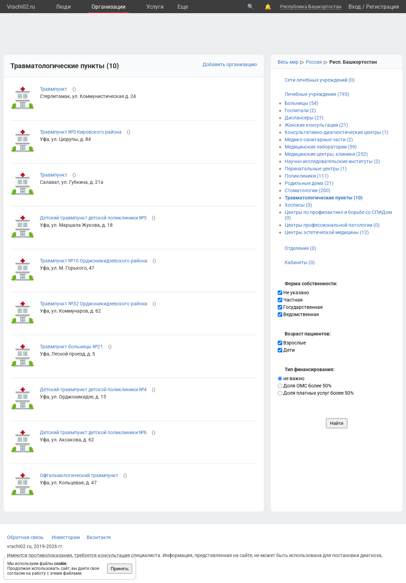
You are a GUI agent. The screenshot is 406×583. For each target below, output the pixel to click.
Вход (354, 6)
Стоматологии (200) (307, 190)
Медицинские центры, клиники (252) (326, 154)
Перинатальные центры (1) (316, 168)
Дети (286, 350)
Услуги (155, 6)
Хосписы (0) (298, 205)
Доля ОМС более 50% (304, 385)
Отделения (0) (300, 248)
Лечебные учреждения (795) (317, 94)
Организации (109, 6)
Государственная (300, 307)
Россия (314, 62)
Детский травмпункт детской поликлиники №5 (93, 218)
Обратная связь (25, 537)
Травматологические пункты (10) (324, 197)
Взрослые (292, 343)
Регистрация (382, 6)
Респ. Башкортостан (353, 62)
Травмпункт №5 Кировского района (81, 132)
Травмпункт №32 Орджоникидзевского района (93, 303)
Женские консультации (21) (316, 125)
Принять (120, 568)
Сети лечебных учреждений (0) (320, 80)
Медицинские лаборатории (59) (321, 147)
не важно (291, 378)
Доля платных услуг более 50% (316, 393)
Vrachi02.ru (21, 6)
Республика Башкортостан (311, 6)
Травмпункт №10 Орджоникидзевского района (93, 260)
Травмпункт (53, 89)
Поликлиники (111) (307, 176)
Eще (183, 6)
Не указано (293, 292)
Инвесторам (66, 537)
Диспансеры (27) (304, 117)
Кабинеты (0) (300, 262)
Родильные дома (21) (309, 183)
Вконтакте (99, 537)
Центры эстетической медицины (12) (327, 232)
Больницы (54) (301, 103)
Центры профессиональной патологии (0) (332, 225)
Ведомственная (298, 314)
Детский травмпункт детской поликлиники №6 (93, 432)
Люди (63, 6)
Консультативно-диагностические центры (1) (336, 132)
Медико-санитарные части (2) (319, 139)
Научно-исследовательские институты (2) (332, 161)
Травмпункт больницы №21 (71, 346)
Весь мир (288, 62)
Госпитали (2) (300, 110)
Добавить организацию (229, 64)
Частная (290, 300)
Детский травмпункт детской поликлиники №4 (93, 389)
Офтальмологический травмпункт (79, 475)
